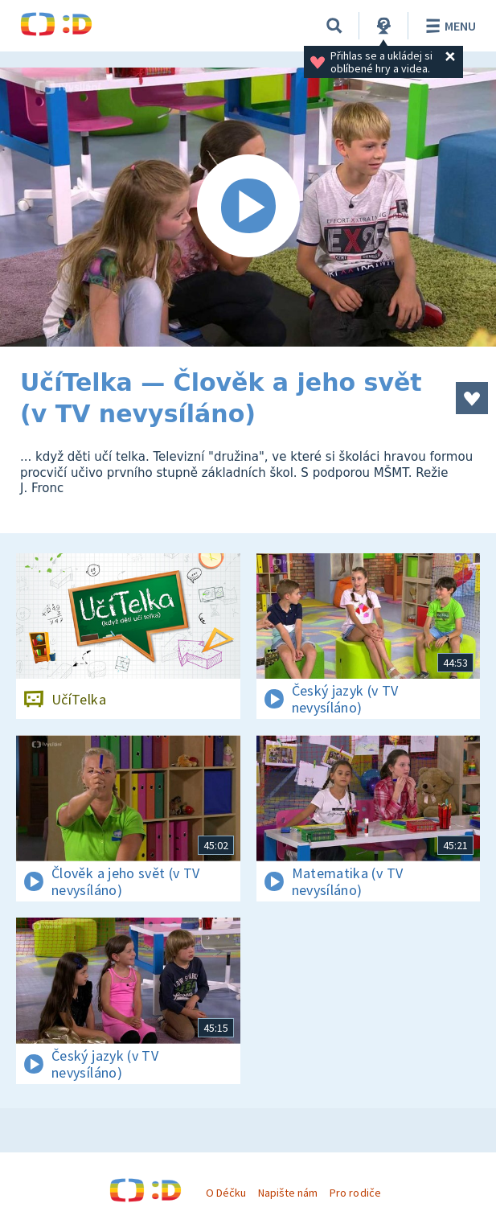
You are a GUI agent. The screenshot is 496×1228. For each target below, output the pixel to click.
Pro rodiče (355, 1192)
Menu (448, 26)
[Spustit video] (248, 207)
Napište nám (288, 1192)
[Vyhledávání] (334, 25)
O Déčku (226, 1192)
